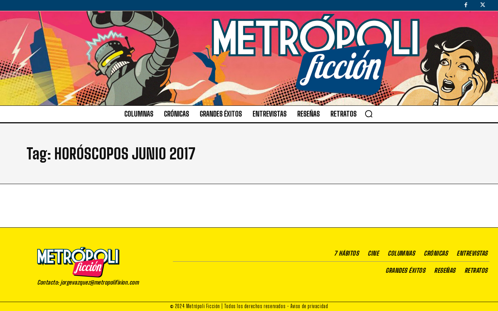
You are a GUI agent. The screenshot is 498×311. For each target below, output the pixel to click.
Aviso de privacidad (309, 306)
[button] (368, 113)
